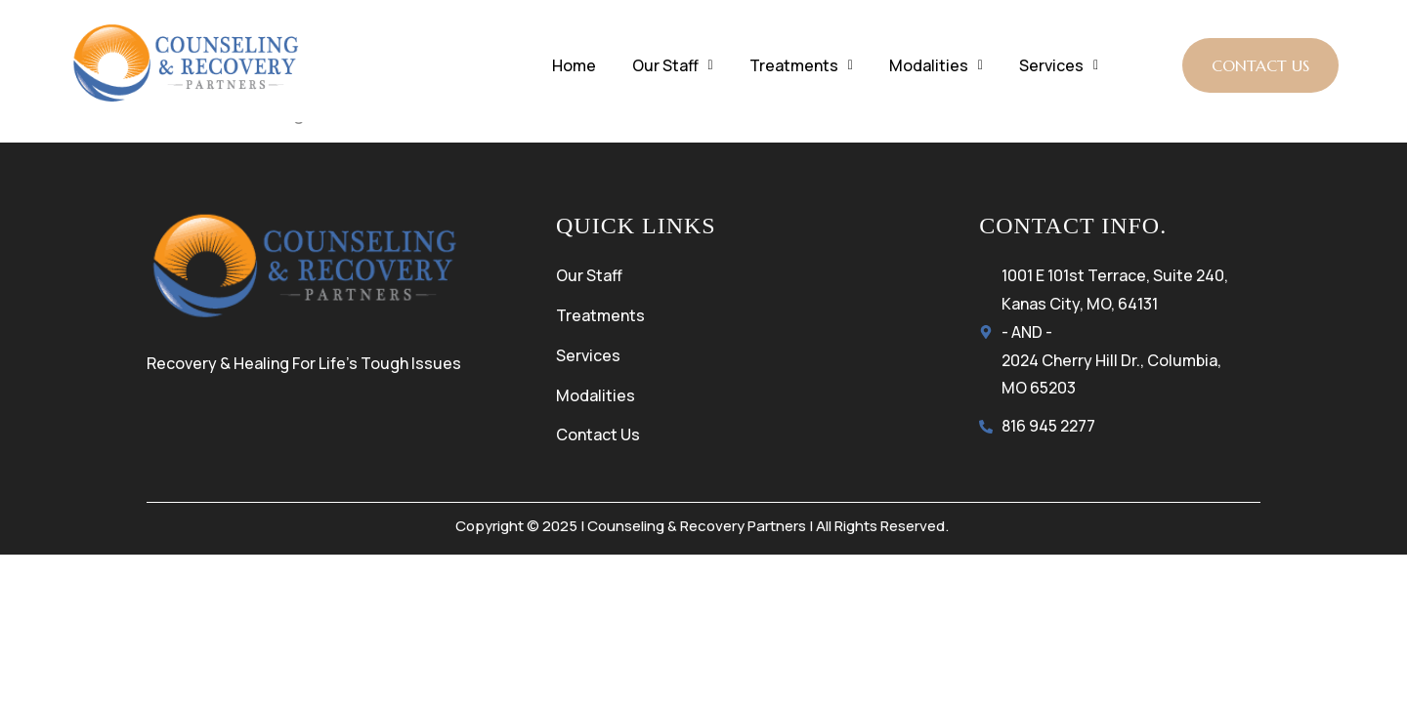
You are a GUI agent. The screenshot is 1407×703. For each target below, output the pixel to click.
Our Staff (672, 65)
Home (574, 65)
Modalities (936, 65)
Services (1058, 65)
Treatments (801, 65)
